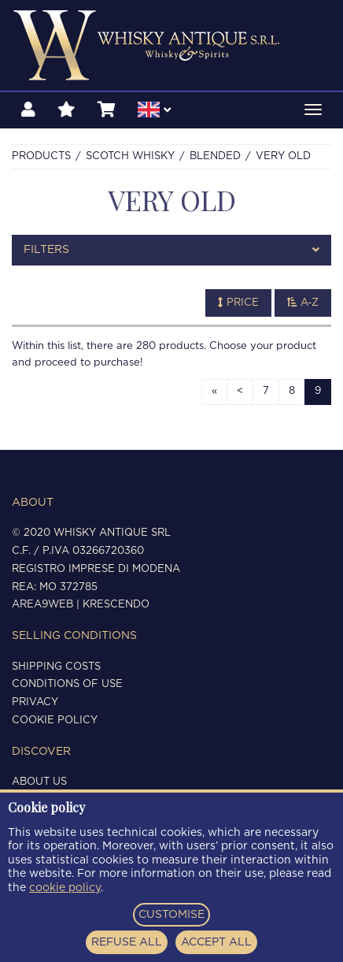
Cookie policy (55, 720)
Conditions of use (67, 684)
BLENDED (215, 156)
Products (41, 156)
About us (39, 782)
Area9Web (42, 605)
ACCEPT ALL (216, 942)
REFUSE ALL (126, 942)
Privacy (35, 702)
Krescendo (116, 605)
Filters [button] (171, 250)
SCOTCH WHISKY (130, 156)
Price (238, 302)
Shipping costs (56, 667)
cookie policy (65, 887)
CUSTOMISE (171, 914)
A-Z (303, 302)
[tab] (171, 250)
